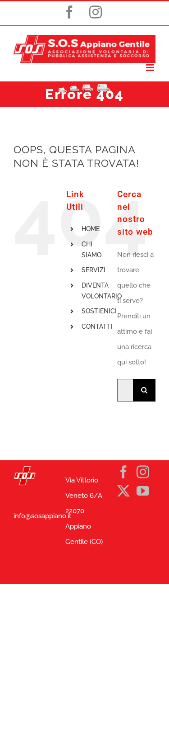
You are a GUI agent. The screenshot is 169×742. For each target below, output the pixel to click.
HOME (91, 228)
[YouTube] (143, 491)
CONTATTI (97, 326)
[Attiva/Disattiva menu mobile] (150, 67)
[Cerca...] (125, 390)
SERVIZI (93, 270)
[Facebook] (123, 472)
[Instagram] (143, 472)
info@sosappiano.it (42, 516)
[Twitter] (123, 491)
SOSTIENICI (99, 311)
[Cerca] (144, 390)
